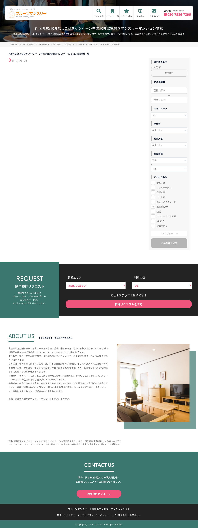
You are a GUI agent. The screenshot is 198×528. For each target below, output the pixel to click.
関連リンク (62, 514)
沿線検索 (140, 16)
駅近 (159, 211)
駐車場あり (162, 225)
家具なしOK (162, 206)
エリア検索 (98, 16)
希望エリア (75, 277)
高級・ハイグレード (166, 201)
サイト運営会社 (119, 514)
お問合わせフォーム (99, 493)
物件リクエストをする (129, 304)
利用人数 (139, 277)
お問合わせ (154, 16)
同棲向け (161, 192)
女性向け (161, 182)
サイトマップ (77, 514)
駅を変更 (169, 73)
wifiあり (160, 221)
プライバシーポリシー (98, 514)
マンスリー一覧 (112, 16)
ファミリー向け (164, 187)
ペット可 (161, 197)
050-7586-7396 (179, 14)
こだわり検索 (126, 16)
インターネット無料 (166, 216)
